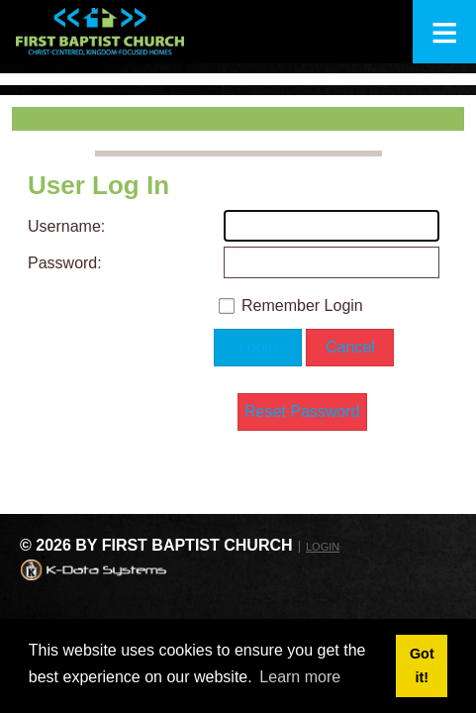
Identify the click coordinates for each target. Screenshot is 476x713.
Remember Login (302, 305)
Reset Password (302, 411)
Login (257, 347)
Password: (63, 263)
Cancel (350, 347)
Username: (63, 226)
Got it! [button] (422, 665)
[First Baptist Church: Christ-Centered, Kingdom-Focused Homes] (100, 31)
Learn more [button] (299, 676)
